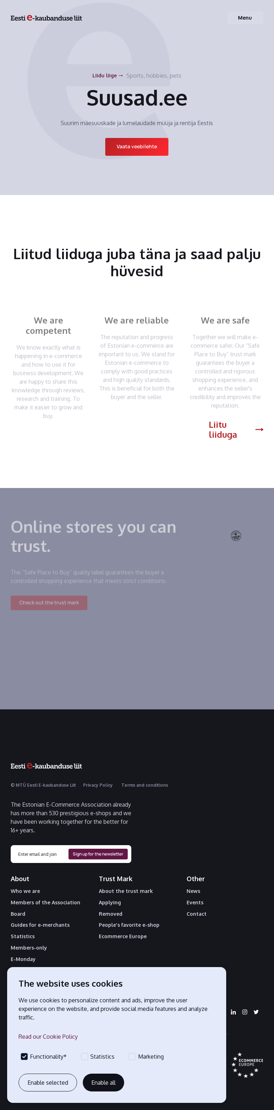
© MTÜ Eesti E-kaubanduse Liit (43, 785)
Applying (110, 902)
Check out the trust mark (49, 607)
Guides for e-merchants (40, 925)
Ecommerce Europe (123, 936)
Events (195, 902)
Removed (110, 914)
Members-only (29, 948)
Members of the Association (45, 902)
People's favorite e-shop (129, 925)
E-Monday (23, 959)
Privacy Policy (98, 785)
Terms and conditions (144, 785)
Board (18, 914)
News (193, 891)
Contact (197, 914)
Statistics (23, 936)
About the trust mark (126, 891)
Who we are (25, 891)
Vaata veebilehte (137, 146)
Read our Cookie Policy (48, 1036)
